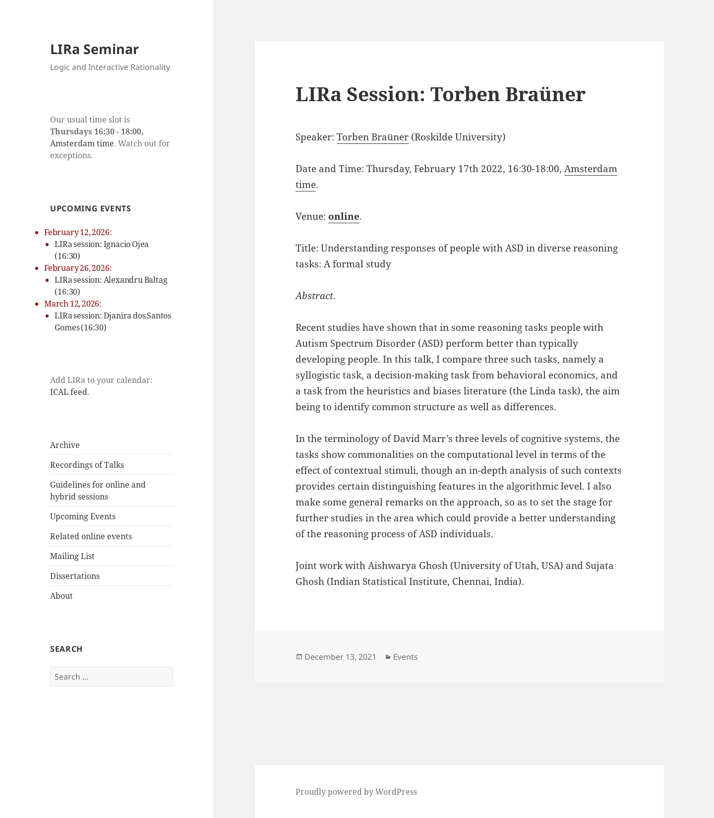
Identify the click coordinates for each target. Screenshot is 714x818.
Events (405, 656)
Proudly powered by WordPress (356, 791)
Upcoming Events (83, 516)
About (61, 595)
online (343, 216)
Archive (65, 445)
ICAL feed (68, 391)
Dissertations (75, 575)
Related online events (91, 536)
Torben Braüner (373, 136)
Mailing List (72, 556)
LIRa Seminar (94, 49)
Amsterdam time (82, 143)
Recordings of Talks (87, 464)
